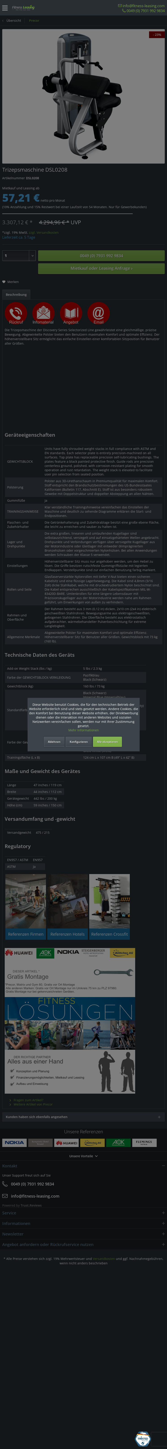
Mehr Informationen (83, 730)
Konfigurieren (79, 742)
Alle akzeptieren (107, 742)
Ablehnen (54, 742)
